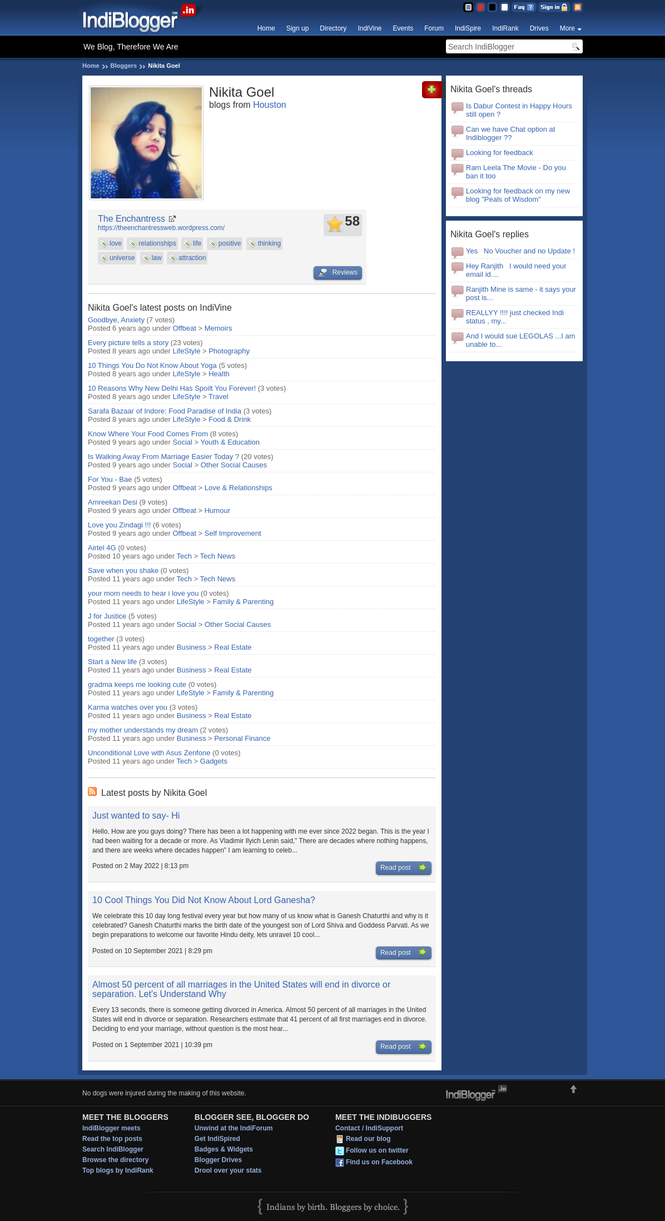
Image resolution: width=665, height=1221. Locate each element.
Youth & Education (230, 442)
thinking (269, 243)
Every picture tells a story (128, 342)
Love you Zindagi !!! (119, 525)
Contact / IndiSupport (369, 1128)
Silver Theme (492, 7)
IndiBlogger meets (111, 1128)
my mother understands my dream (143, 730)
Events (403, 28)
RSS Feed (577, 7)
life (197, 243)
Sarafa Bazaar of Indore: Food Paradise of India (164, 411)
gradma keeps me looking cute (137, 684)
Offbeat (184, 328)
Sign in (554, 7)
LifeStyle (187, 351)
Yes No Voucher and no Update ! (521, 251)
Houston (269, 104)
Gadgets (213, 761)
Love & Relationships (238, 488)
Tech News (218, 556)
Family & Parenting (243, 601)
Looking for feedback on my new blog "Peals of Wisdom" (518, 195)
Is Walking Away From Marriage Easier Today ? (163, 456)
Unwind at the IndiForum (234, 1128)
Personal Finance (242, 738)
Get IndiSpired (217, 1139)
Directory (333, 28)
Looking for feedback (499, 152)
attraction (192, 258)
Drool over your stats (228, 1170)
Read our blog (368, 1139)
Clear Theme (504, 7)
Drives (539, 28)
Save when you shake (124, 570)
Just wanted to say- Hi (136, 815)
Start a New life (113, 661)
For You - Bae (110, 479)
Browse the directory (115, 1160)
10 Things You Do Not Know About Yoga (152, 365)
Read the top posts (112, 1139)
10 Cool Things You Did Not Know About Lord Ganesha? (203, 900)
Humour (217, 510)
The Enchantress (131, 218)
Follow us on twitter (377, 1151)
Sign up (297, 28)
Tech (184, 556)
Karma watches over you (127, 707)
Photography (229, 351)
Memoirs (218, 328)
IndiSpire (468, 28)
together (101, 639)
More (567, 28)
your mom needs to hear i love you (143, 593)
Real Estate (232, 647)
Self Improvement (233, 533)
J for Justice (108, 616)
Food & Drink (230, 419)
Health (219, 374)
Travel (219, 396)
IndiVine (369, 28)
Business (191, 647)
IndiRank (505, 28)
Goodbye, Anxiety (116, 320)
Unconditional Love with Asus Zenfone (149, 753)
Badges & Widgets (224, 1149)
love (116, 243)
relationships (157, 243)
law (157, 258)
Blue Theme (468, 7)
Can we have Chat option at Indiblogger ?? (510, 133)
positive (230, 243)
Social (182, 442)
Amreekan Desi (112, 502)
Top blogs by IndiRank (117, 1170)
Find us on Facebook (379, 1163)
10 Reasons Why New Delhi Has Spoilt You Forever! (172, 388)
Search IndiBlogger (112, 1149)
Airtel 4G (102, 548)
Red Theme (480, 7)
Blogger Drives (218, 1160)
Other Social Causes (234, 465)
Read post (403, 868)
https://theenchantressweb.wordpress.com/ (161, 228)
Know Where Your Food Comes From (148, 434)
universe (122, 258)
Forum (434, 28)
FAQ (524, 7)
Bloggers (124, 65)
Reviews (338, 272)
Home (266, 28)
